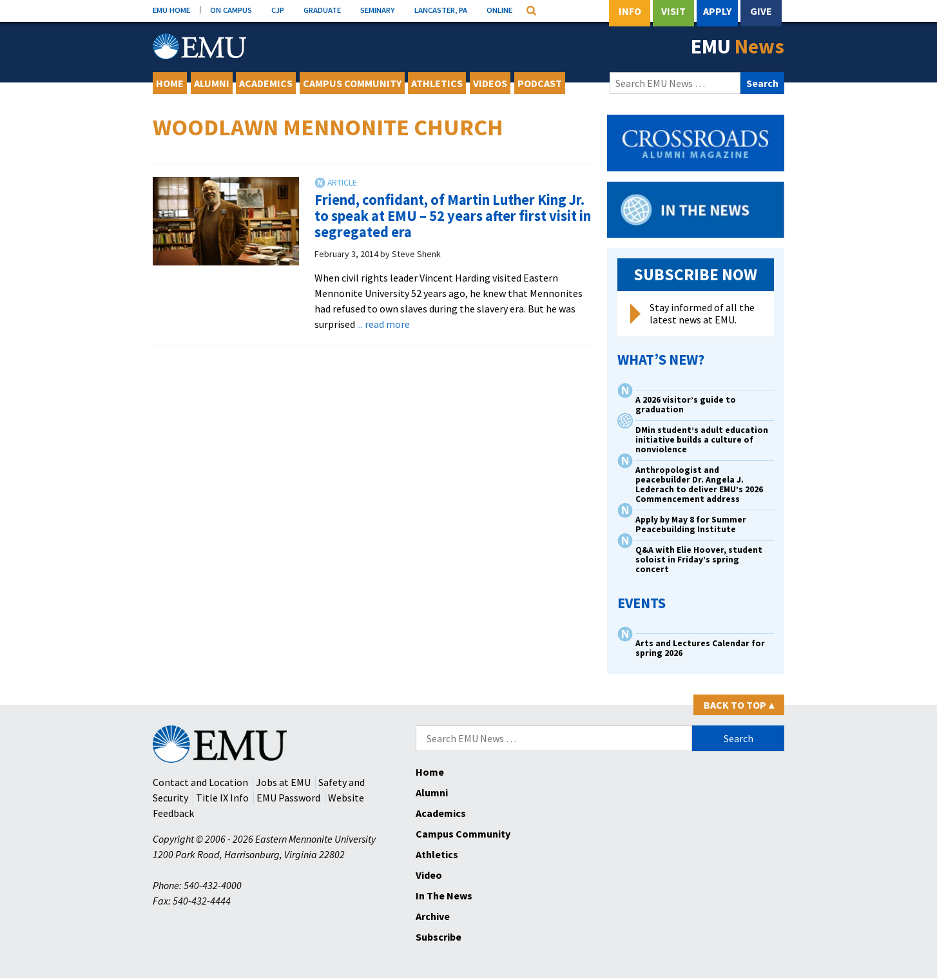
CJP (277, 10)
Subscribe (438, 936)
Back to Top (739, 705)
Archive (433, 916)
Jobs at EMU (283, 782)
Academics (266, 83)
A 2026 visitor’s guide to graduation (685, 404)
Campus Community (352, 83)
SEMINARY (377, 10)
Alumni (211, 83)
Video (429, 874)
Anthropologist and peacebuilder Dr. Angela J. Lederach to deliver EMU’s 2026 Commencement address (699, 484)
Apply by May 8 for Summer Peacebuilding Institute (690, 524)
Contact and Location (200, 782)
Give (761, 11)
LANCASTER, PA (440, 10)
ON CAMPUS (231, 10)
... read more (383, 324)
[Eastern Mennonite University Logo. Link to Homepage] (199, 46)
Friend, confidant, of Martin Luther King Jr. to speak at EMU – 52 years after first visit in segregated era (452, 215)
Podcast (539, 83)
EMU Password (288, 797)
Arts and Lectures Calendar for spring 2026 (700, 648)
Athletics (437, 83)
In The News (444, 895)
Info (630, 11)
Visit (673, 11)
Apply (717, 11)
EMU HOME (171, 10)
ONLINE (499, 10)
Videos (490, 83)
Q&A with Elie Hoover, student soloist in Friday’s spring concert (698, 559)
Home (170, 83)
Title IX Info (222, 797)
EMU (737, 46)
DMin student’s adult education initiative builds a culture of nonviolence (701, 440)
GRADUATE (322, 10)
